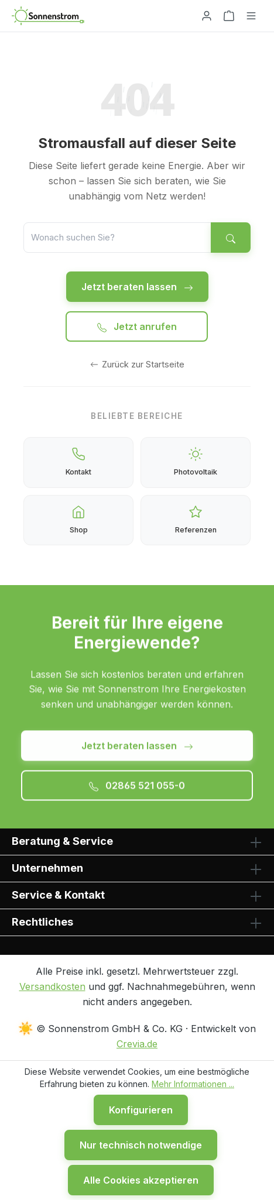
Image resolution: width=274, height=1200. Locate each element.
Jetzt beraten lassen (137, 287)
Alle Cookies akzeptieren (140, 1180)
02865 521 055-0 (137, 789)
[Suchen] (231, 237)
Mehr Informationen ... (193, 1084)
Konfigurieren (141, 1110)
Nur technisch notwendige (141, 1145)
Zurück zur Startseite (137, 364)
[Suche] (117, 237)
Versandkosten (52, 986)
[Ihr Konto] (207, 16)
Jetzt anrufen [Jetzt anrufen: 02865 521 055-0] (137, 326)
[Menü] (251, 16)
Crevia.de (137, 1044)
